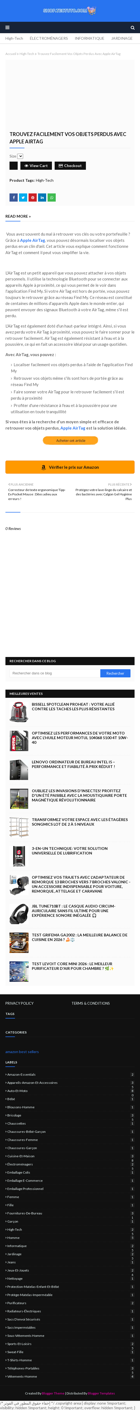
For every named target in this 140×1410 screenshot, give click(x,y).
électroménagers (71, 1164)
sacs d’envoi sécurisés (71, 1319)
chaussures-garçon (71, 1148)
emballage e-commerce (71, 1180)
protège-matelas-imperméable (71, 1295)
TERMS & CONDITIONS (90, 1003)
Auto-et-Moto (71, 1091)
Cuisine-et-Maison (71, 1156)
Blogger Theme (53, 1393)
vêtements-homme (71, 1376)
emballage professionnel (71, 1189)
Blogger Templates (101, 1393)
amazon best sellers (22, 1051)
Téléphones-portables (71, 1368)
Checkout (70, 165)
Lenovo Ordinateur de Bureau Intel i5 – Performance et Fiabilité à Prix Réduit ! (73, 764)
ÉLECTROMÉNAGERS (49, 38)
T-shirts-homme (71, 1360)
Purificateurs (71, 1303)
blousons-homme (71, 1107)
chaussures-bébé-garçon (71, 1132)
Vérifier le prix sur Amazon (70, 467)
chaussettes (71, 1123)
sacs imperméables (71, 1327)
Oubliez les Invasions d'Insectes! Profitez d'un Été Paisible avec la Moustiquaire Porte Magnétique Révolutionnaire (79, 795)
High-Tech (14, 38)
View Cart (36, 165)
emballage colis (71, 1172)
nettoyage (71, 1278)
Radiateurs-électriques (71, 1311)
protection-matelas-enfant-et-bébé (71, 1287)
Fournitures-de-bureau (71, 1213)
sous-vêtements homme (71, 1336)
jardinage (71, 1254)
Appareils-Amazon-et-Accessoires (71, 1083)
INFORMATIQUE (89, 38)
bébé (71, 1099)
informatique (71, 1246)
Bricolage (71, 1115)
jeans (71, 1262)
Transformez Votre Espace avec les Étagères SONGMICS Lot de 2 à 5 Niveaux (80, 821)
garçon (71, 1221)
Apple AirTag (32, 240)
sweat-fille (71, 1352)
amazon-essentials (71, 1074)
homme (71, 1238)
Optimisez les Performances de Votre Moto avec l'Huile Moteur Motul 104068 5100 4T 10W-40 (80, 738)
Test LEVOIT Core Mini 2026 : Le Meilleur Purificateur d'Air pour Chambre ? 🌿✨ (73, 966)
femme (71, 1197)
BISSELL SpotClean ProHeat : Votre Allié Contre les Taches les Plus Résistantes (73, 706)
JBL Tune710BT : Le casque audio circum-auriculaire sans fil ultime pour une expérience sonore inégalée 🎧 (74, 911)
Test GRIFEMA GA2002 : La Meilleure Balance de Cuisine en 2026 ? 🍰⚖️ (79, 937)
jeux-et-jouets (71, 1270)
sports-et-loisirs (71, 1344)
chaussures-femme (71, 1140)
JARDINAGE (122, 38)
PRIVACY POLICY (19, 1003)
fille (71, 1205)
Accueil (10, 54)
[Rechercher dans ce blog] (55, 673)
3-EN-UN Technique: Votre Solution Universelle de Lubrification (70, 850)
